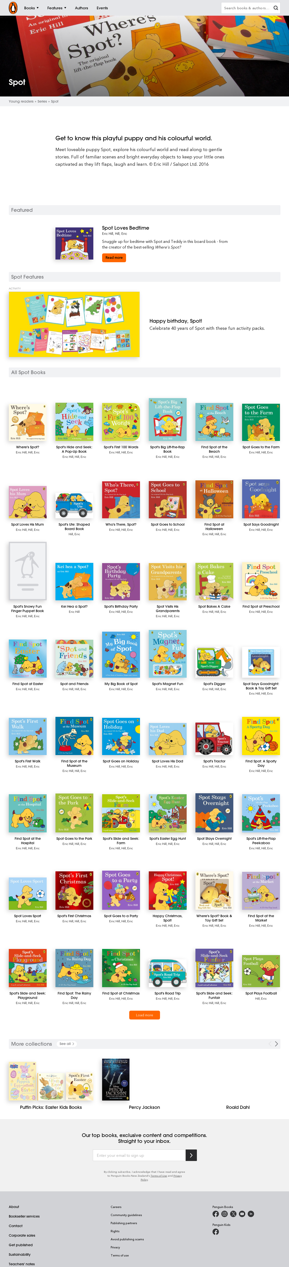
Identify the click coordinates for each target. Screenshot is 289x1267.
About (14, 1207)
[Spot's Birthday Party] (121, 581)
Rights (115, 1231)
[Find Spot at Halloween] (214, 499)
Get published (21, 1245)
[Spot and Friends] (74, 659)
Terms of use (120, 1255)
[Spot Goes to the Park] (74, 812)
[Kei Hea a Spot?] (74, 581)
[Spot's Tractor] (214, 738)
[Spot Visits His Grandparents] (168, 581)
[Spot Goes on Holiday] (121, 736)
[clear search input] (276, 8)
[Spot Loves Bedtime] (168, 228)
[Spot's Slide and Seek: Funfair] (214, 968)
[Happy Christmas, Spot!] (168, 890)
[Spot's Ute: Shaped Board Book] (74, 505)
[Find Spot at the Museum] (74, 736)
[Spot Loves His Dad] (168, 739)
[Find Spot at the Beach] (214, 422)
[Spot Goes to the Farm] (261, 422)
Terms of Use (158, 1175)
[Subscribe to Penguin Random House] (191, 1155)
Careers (116, 1207)
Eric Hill (107, 233)
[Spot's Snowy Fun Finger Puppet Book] (28, 571)
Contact (15, 1226)
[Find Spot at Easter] (28, 658)
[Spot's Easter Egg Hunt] (168, 813)
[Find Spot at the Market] (261, 891)
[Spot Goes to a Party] (121, 890)
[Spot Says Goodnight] (261, 498)
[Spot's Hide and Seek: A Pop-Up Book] (74, 422)
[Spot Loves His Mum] (28, 502)
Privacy (115, 1247)
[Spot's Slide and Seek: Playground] (28, 968)
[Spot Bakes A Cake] (214, 581)
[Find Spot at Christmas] (121, 968)
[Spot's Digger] (214, 662)
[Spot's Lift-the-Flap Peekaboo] (261, 813)
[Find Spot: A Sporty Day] (261, 736)
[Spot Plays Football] (261, 971)
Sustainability (20, 1254)
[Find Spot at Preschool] (261, 581)
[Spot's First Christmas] (74, 890)
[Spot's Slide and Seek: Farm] (121, 813)
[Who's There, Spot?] (121, 500)
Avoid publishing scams (127, 1239)
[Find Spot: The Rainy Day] (74, 968)
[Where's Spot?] (28, 422)
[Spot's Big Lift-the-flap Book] (168, 419)
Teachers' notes (22, 1264)
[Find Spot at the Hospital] (28, 813)
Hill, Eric (121, 233)
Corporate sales (22, 1235)
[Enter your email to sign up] (139, 1155)
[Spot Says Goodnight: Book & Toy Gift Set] (261, 662)
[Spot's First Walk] (28, 736)
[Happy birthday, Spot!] (74, 324)
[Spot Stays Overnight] (214, 812)
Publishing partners (124, 1223)
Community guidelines (126, 1215)
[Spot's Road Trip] (168, 973)
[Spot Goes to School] (168, 499)
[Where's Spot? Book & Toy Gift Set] (214, 890)
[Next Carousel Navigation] (276, 1043)
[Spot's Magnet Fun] (168, 653)
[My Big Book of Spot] (121, 655)
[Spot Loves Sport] (28, 893)
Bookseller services (24, 1216)
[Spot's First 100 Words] (121, 422)
